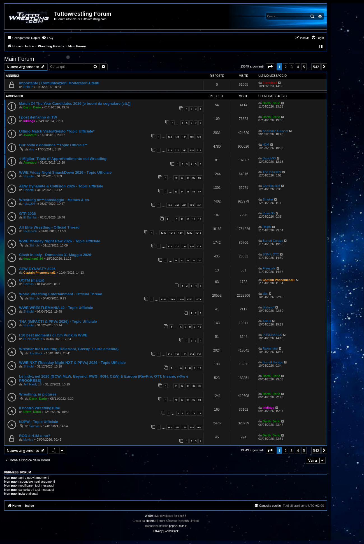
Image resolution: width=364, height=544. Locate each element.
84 (181, 191)
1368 (172, 299)
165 (191, 427)
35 (199, 386)
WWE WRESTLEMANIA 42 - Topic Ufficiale (56, 308)
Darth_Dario (32, 107)
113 (170, 246)
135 (191, 136)
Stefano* (268, 307)
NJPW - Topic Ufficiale (38, 422)
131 (170, 354)
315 (170, 150)
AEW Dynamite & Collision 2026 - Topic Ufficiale (61, 186)
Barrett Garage (273, 240)
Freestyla (269, 268)
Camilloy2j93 (271, 185)
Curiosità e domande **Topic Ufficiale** (53, 145)
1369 (181, 299)
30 (199, 260)
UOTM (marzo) (31, 280)
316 (177, 150)
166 (199, 427)
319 (199, 150)
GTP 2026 (27, 213)
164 (184, 427)
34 (193, 386)
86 (193, 191)
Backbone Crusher (275, 130)
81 (187, 178)
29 (193, 260)
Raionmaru (270, 348)
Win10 (149, 515)
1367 (163, 299)
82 (193, 178)
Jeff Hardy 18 (32, 384)
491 (177, 205)
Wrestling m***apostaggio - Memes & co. (54, 200)
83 (199, 178)
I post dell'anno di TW (38, 117)
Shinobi (28, 176)
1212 (189, 232)
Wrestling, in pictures (38, 394)
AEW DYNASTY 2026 (37, 269)
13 (199, 219)
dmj (31, 149)
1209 (163, 232)
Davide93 (269, 158)
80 (181, 178)
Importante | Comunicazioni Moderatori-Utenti (59, 83)
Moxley (28, 439)
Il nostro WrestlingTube (39, 408)
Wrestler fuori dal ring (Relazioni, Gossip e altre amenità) (69, 349)
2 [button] (285, 66)
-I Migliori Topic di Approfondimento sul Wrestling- (63, 159)
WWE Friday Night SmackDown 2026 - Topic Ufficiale (65, 172)
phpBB (150, 520)
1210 (172, 232)
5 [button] (304, 66)
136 (199, 136)
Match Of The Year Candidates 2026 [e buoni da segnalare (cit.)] (75, 103)
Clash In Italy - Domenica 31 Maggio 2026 (55, 255)
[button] (270, 66)
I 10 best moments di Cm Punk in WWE (53, 335)
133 (177, 136)
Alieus (267, 321)
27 (181, 260)
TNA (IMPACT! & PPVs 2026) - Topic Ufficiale (58, 321)
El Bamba (30, 217)
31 (176, 386)
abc (265, 293)
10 (181, 219)
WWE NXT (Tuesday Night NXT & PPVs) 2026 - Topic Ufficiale (72, 363)
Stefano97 (30, 231)
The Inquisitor (272, 172)
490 (170, 205)
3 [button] (292, 66)
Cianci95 (269, 213)
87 (199, 191)
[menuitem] (47, 37)
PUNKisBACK (32, 339)
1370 (189, 299)
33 (187, 386)
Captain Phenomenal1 (39, 272)
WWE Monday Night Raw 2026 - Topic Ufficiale (59, 241)
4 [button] (298, 66)
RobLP (28, 87)
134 (184, 136)
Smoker (268, 199)
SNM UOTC (271, 254)
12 (193, 219)
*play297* (29, 203)
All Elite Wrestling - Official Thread (49, 227)
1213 (198, 232)
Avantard (29, 135)
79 (176, 178)
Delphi (267, 227)
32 (181, 386)
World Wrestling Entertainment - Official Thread (60, 294)
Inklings (29, 121)
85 (187, 191)
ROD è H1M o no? (34, 436)
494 (199, 205)
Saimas (28, 284)
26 (176, 260)
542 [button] (316, 66)
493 (191, 205)
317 (184, 150)
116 (191, 246)
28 (187, 260)
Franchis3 (270, 82)
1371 (198, 299)
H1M (266, 144)
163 (177, 427)
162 (170, 427)
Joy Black (35, 353)
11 (187, 219)
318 (191, 150)
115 (184, 246)
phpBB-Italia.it (178, 525)
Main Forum (19, 59)
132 (170, 136)
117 (199, 246)
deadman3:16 (33, 258)
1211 (181, 232)
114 (177, 246)
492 (184, 205)
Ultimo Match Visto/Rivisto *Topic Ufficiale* (56, 131)
